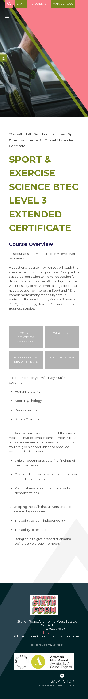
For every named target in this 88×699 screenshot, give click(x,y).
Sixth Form (42, 134)
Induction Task (62, 357)
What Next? (62, 333)
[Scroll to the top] (62, 678)
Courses (59, 134)
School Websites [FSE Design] (48, 685)
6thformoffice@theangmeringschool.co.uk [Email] (47, 636)
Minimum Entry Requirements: (26, 359)
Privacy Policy (55, 645)
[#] (3, 58)
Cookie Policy (38, 645)
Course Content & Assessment (26, 337)
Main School (63, 3)
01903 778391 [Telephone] (56, 629)
